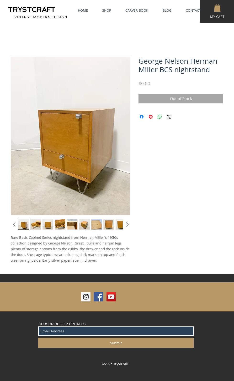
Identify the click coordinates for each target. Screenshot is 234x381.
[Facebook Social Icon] (98, 296)
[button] (217, 8)
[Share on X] (169, 117)
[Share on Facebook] (141, 117)
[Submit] (116, 343)
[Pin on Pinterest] (151, 117)
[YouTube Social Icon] (111, 296)
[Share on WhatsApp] (160, 117)
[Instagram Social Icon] (85, 296)
